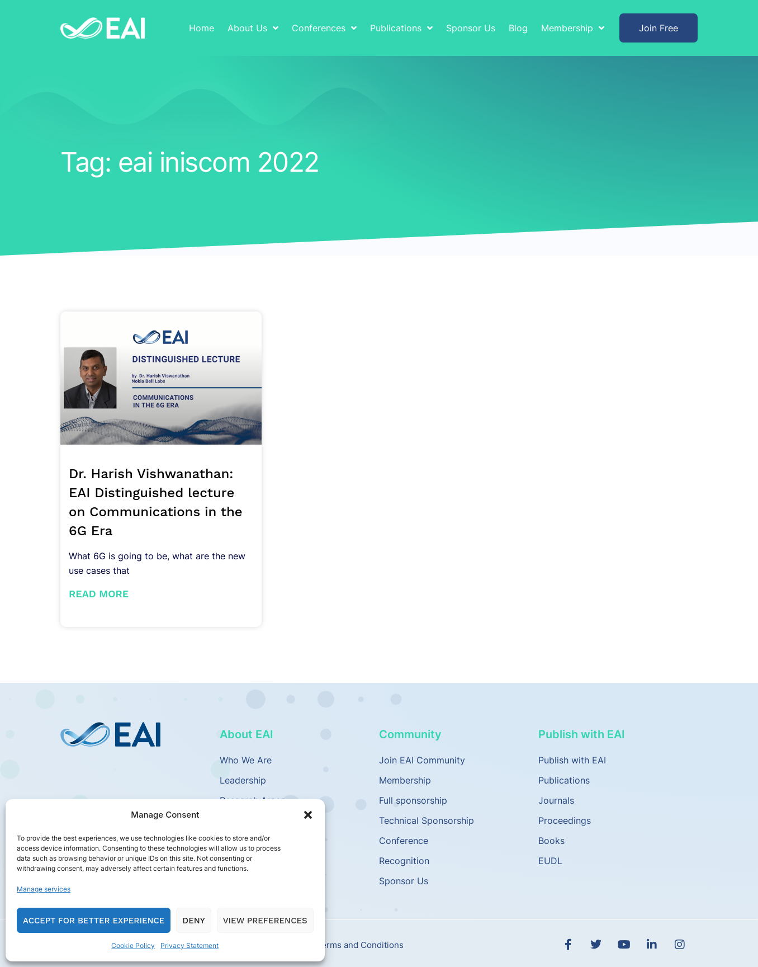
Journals (556, 800)
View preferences (265, 921)
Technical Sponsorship (426, 820)
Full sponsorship (413, 800)
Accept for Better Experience (93, 921)
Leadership (243, 780)
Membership (572, 28)
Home (201, 28)
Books (551, 840)
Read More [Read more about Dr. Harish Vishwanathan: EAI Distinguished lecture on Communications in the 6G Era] (99, 594)
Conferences (324, 28)
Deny (193, 921)
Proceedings (564, 820)
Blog (518, 28)
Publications (401, 28)
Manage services (43, 889)
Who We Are (246, 760)
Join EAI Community (422, 760)
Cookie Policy (133, 945)
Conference (403, 840)
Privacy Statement (189, 945)
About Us (253, 28)
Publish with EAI (572, 760)
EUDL (550, 860)
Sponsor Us (470, 28)
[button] (308, 814)
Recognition (404, 860)
